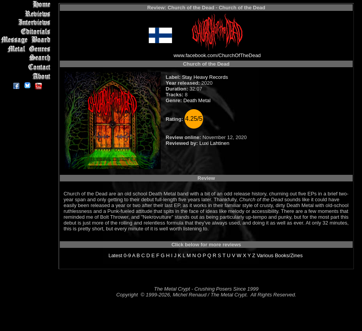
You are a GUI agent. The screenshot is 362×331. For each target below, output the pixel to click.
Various (265, 255)
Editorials (27, 31)
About (27, 75)
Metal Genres (27, 49)
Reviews (27, 13)
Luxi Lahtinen (214, 143)
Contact (27, 67)
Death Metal (197, 100)
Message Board (27, 40)
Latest (115, 255)
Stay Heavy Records (205, 77)
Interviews (27, 22)
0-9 (127, 255)
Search (27, 58)
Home (27, 4)
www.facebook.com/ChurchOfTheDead (217, 55)
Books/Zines (289, 255)
